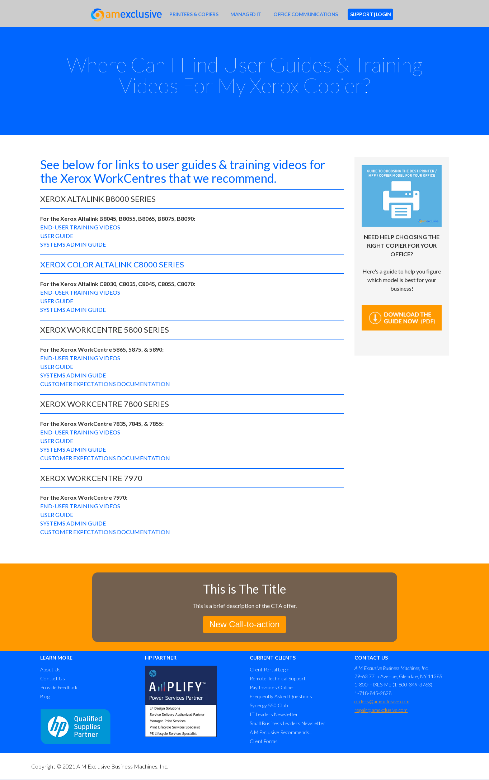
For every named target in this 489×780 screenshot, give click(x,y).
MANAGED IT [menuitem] (245, 14)
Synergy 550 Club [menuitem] (269, 705)
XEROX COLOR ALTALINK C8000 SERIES (112, 264)
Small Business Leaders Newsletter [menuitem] (287, 723)
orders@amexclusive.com (381, 701)
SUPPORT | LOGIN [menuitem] (370, 14)
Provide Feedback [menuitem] (58, 687)
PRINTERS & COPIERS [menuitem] (193, 14)
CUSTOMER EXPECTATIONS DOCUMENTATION (105, 383)
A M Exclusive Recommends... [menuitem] (281, 732)
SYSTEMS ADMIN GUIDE (73, 244)
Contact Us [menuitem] (52, 678)
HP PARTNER (161, 658)
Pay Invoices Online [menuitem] (271, 687)
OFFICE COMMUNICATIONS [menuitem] (305, 14)
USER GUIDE (56, 235)
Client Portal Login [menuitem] (270, 669)
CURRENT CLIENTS (273, 658)
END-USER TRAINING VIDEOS (80, 227)
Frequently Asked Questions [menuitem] (281, 696)
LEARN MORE (56, 658)
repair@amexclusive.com (381, 710)
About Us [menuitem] (50, 669)
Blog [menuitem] (45, 696)
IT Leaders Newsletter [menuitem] (274, 714)
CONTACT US (371, 658)
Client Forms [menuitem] (264, 741)
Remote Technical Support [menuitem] (278, 678)
